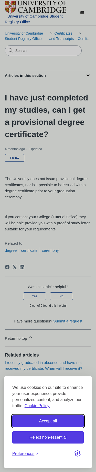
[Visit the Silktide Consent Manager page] (77, 454)
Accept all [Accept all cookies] (48, 421)
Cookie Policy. (37, 406)
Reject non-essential (48, 437)
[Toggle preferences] (25, 454)
